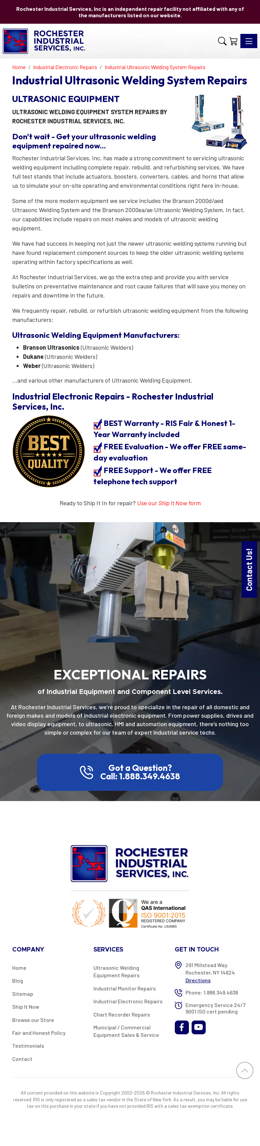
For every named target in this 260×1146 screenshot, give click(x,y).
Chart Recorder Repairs (121, 1014)
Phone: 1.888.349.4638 (212, 992)
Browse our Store (33, 1020)
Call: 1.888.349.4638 (140, 776)
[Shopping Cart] (233, 41)
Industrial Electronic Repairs (127, 1001)
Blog (17, 980)
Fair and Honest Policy (39, 1032)
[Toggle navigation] (248, 41)
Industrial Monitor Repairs (124, 988)
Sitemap (22, 993)
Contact (22, 1059)
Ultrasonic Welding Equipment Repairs (116, 971)
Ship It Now (25, 1006)
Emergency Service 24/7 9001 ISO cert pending (215, 1008)
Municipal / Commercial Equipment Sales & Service (126, 1031)
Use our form (169, 503)
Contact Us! (249, 569)
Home (19, 967)
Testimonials (28, 1045)
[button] (222, 41)
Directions (198, 980)
